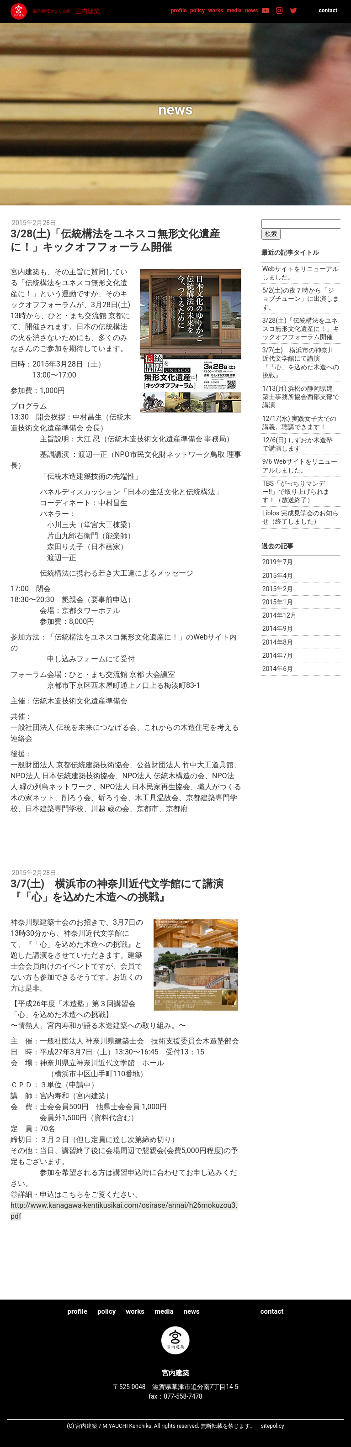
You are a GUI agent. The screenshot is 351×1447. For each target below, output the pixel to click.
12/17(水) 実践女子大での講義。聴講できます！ (299, 422)
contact (328, 10)
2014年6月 (277, 668)
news (251, 10)
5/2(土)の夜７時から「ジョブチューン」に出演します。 (300, 298)
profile (179, 10)
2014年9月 (277, 628)
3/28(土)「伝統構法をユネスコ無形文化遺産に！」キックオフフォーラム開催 (120, 240)
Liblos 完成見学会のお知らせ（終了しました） (300, 517)
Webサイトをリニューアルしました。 (300, 273)
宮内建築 (56, 11)
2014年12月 (279, 615)
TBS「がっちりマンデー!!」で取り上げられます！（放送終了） (296, 491)
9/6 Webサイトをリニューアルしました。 (299, 465)
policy (197, 10)
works (215, 10)
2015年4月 (277, 575)
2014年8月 (277, 642)
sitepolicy (272, 1426)
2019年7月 (277, 562)
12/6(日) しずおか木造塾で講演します (297, 444)
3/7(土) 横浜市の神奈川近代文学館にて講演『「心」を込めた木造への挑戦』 (122, 890)
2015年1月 (277, 602)
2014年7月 (277, 655)
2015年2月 (277, 588)
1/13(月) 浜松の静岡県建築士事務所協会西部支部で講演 (300, 397)
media (234, 10)
